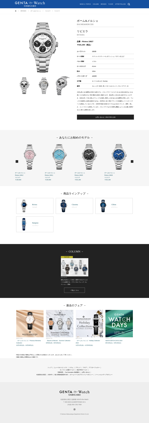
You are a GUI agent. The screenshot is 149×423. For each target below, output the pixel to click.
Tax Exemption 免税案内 (72, 372)
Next (132, 161)
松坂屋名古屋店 (41, 374)
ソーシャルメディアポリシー (103, 374)
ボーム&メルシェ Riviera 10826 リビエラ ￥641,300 (119, 161)
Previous (17, 161)
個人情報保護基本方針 (61, 374)
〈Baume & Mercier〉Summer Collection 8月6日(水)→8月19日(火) (59, 327)
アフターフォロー (94, 367)
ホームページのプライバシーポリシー (81, 374)
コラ (70, 367)
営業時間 (60, 372)
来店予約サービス (82, 370)
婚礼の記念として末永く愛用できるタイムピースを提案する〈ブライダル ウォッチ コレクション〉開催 (74, 270)
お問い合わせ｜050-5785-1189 (105, 117)
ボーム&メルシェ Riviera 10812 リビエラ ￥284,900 (30, 161)
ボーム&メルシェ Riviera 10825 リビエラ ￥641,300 (89, 161)
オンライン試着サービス (67, 370)
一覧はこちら (74, 290)
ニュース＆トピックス (60, 367)
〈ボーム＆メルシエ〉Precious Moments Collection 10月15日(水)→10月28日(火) (30, 328)
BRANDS (103, 4)
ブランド (78, 367)
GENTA (50, 374)
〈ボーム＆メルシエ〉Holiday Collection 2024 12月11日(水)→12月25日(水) (89, 328)
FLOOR (110, 4)
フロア (85, 367)
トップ (50, 367)
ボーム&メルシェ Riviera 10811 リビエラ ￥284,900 (60, 161)
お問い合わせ (86, 372)
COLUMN (96, 4)
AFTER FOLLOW (120, 4)
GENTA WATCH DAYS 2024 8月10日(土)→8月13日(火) (119, 327)
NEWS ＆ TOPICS (85, 4)
